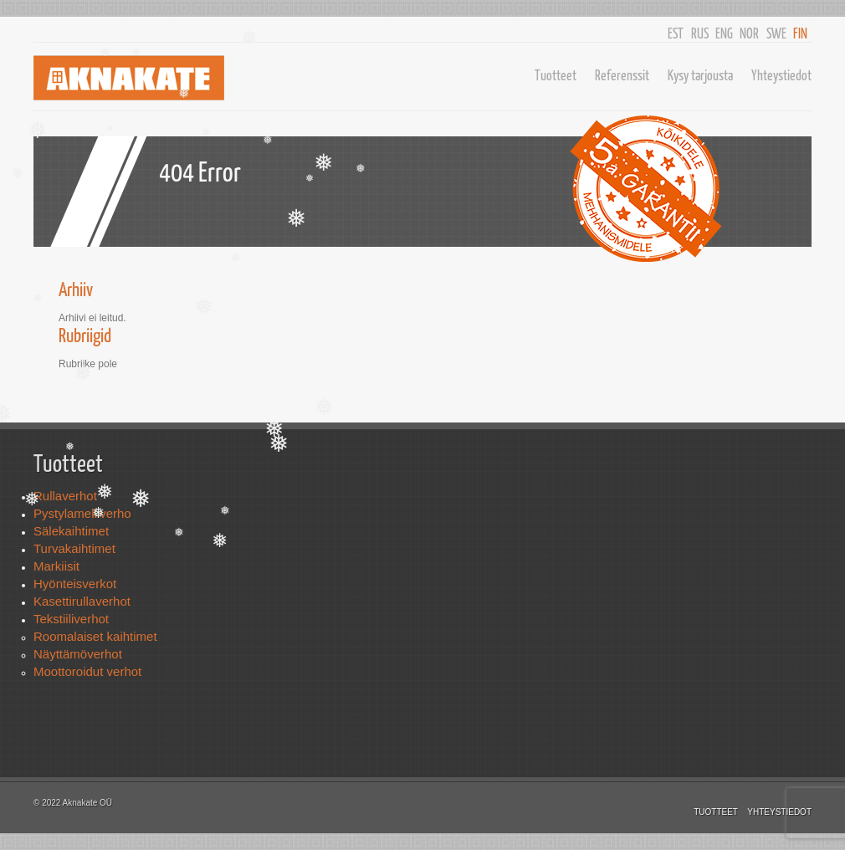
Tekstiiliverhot (71, 619)
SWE (776, 33)
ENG (724, 33)
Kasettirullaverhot (82, 601)
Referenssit (622, 75)
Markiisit (56, 566)
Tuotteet (555, 75)
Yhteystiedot (781, 75)
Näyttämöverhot (77, 654)
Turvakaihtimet (74, 548)
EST (676, 33)
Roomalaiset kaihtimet (95, 636)
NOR (749, 33)
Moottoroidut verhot (87, 671)
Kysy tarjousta (700, 75)
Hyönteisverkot (74, 583)
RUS (700, 33)
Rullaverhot (65, 496)
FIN (800, 33)
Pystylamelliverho (82, 513)
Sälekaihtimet (71, 531)
